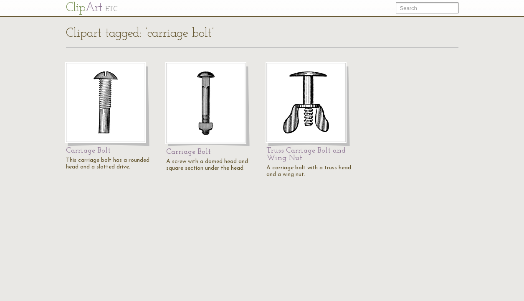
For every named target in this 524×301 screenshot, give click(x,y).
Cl (91, 8)
